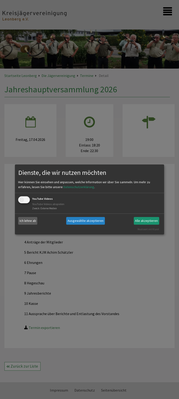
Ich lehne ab (28, 221)
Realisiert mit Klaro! (148, 229)
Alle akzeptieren (146, 221)
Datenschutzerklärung (78, 187)
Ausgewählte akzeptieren (85, 221)
